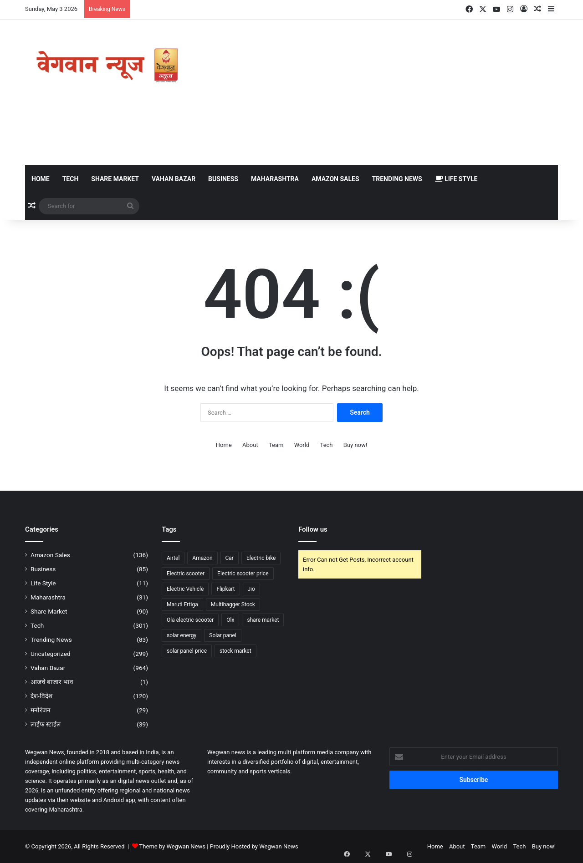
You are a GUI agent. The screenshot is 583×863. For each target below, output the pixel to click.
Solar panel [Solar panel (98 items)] (222, 635)
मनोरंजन (41, 710)
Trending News (397, 179)
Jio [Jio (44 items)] (251, 589)
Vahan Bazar (173, 179)
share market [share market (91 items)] (263, 620)
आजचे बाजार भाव (52, 681)
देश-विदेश (41, 696)
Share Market (115, 179)
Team (276, 445)
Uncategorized (51, 653)
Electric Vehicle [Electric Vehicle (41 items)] (185, 589)
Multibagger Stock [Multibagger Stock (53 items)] (233, 604)
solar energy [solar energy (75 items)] (181, 635)
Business (223, 179)
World (302, 445)
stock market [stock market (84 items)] (235, 651)
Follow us (312, 529)
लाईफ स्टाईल (46, 724)
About (250, 445)
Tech (70, 179)
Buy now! (355, 445)
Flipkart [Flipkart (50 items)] (225, 589)
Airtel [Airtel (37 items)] (173, 558)
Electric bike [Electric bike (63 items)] (261, 558)
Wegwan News (278, 846)
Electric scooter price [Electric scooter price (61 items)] (242, 573)
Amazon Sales (335, 179)
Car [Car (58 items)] (229, 558)
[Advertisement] (382, 92)
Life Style (456, 179)
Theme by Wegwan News (172, 846)
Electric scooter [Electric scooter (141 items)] (186, 573)
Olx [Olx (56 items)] (230, 620)
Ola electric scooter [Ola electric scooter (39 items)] (190, 620)
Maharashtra (275, 179)
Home (40, 179)
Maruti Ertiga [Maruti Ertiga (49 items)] (182, 604)
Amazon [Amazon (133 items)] (202, 558)
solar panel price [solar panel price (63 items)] (187, 651)
